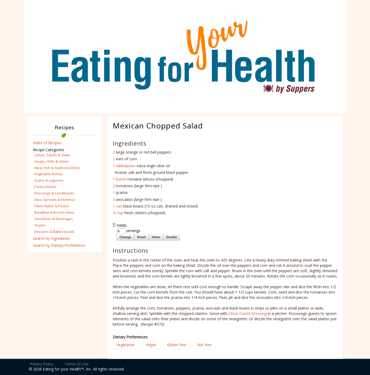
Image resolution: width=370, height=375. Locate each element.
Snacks (40, 225)
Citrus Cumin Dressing (247, 313)
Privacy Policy (42, 363)
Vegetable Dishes (48, 174)
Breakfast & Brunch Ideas (54, 212)
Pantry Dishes (45, 187)
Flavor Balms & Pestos (51, 206)
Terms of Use (76, 363)
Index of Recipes (47, 142)
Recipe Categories (48, 149)
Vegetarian (125, 344)
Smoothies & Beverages (53, 219)
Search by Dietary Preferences (59, 245)
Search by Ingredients (51, 238)
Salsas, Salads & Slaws (52, 155)
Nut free (204, 344)
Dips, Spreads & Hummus (54, 199)
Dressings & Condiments (54, 193)
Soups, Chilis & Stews (51, 161)
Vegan (151, 344)
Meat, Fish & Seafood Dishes (57, 168)
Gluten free (176, 344)
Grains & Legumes (48, 180)
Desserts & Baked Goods (54, 231)
